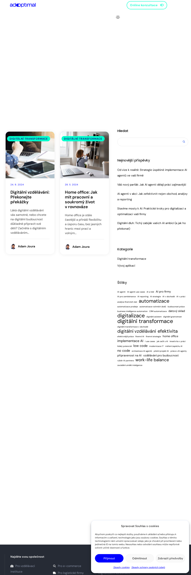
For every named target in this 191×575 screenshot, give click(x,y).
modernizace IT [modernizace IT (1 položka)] (156, 346)
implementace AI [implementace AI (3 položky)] (130, 341)
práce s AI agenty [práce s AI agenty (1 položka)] (178, 351)
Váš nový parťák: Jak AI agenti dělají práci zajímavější (151, 185)
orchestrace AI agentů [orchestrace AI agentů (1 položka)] (142, 351)
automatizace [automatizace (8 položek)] (154, 301)
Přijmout (109, 558)
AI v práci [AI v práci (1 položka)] (180, 296)
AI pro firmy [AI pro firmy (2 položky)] (163, 291)
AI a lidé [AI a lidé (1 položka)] (150, 291)
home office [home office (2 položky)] (170, 336)
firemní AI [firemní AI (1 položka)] (139, 336)
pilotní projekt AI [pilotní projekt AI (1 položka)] (161, 351)
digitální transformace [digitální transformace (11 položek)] (145, 321)
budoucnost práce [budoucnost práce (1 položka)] (176, 306)
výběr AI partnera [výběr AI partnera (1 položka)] (125, 360)
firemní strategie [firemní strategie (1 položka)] (153, 336)
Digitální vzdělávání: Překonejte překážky (29, 197)
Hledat (122, 131)
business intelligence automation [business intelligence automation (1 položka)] (132, 311)
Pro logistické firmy (68, 573)
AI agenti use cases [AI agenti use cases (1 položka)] (136, 291)
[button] (147, 5)
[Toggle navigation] (118, 17)
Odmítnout (139, 558)
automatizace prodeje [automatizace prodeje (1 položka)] (127, 306)
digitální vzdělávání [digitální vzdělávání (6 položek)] (136, 331)
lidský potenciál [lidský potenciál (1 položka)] (124, 346)
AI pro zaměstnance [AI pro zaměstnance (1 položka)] (126, 296)
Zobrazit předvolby (170, 558)
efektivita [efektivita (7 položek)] (168, 331)
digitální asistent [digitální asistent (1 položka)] (154, 316)
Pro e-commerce (67, 566)
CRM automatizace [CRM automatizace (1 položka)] (158, 311)
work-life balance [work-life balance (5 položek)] (152, 360)
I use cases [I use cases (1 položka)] (150, 341)
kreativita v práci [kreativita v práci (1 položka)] (178, 341)
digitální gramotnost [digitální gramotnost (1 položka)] (172, 316)
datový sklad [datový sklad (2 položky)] (176, 311)
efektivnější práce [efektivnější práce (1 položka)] (125, 336)
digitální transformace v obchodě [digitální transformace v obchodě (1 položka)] (132, 326)
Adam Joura (26, 246)
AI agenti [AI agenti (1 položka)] (121, 291)
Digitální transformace (29, 138)
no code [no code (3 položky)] (123, 350)
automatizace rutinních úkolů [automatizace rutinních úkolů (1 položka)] (153, 306)
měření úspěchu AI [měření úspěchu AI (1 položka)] (173, 346)
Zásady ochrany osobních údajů (148, 567)
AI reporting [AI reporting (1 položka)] (142, 296)
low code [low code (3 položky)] (140, 346)
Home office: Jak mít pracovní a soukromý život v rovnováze (81, 199)
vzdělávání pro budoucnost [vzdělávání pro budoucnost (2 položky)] (161, 355)
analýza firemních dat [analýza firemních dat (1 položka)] (127, 302)
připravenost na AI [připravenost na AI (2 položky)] (129, 355)
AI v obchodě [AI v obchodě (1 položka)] (168, 296)
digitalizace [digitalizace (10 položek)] (131, 315)
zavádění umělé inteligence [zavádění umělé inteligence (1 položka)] (129, 365)
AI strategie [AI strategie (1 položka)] (155, 296)
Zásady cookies (121, 567)
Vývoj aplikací (126, 266)
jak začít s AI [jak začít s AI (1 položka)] (162, 341)
